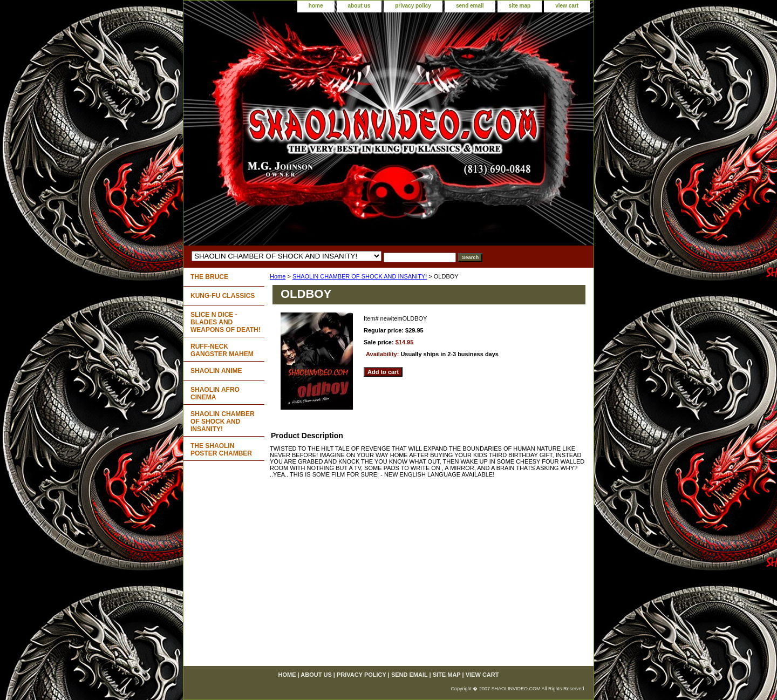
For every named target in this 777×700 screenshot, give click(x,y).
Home (277, 276)
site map (520, 6)
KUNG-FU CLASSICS (222, 296)
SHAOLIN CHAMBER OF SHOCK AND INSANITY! (359, 276)
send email (470, 6)
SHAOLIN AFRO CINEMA (215, 393)
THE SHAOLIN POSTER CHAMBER (221, 449)
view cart (566, 6)
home (316, 6)
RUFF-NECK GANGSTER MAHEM (222, 350)
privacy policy (413, 6)
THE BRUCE (209, 277)
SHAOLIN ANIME (216, 371)
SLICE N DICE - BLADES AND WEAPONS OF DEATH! (225, 322)
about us (359, 6)
